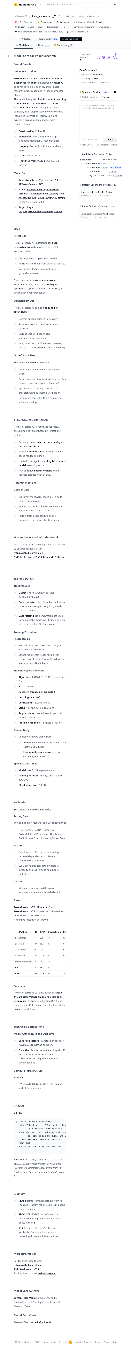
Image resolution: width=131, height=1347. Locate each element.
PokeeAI (21, 16)
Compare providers (107, 144)
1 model (113, 171)
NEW (105, 92)
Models (78, 1342)
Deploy (26, 39)
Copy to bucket (47, 39)
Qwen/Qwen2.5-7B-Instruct (107, 164)
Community (63, 45)
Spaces (98, 1342)
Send (110, 139)
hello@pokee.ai (47, 1273)
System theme (23, 1342)
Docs (115, 1342)
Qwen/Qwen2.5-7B (109, 160)
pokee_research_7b (43, 16)
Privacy (44, 1342)
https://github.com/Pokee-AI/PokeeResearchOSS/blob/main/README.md (39, 557)
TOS (37, 1342)
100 (72, 16)
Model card (23, 45)
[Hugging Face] (70, 1342)
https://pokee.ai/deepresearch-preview (40, 211)
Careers (62, 1342)
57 (98, 16)
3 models (117, 175)
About (53, 1342)
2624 (104, 167)
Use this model (71, 39)
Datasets (88, 1342)
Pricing (107, 1342)
